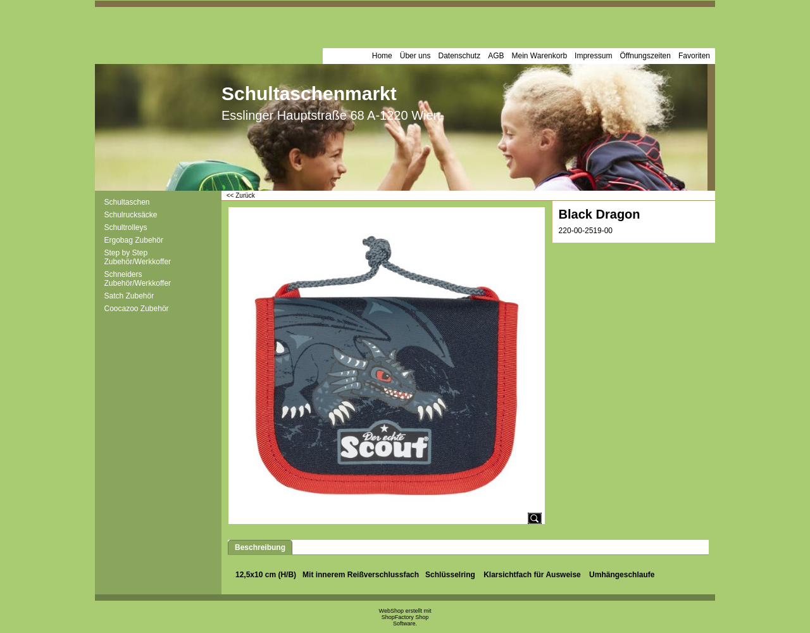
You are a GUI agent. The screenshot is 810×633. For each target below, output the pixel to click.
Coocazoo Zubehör (136, 308)
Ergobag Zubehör (133, 240)
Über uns (415, 55)
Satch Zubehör (129, 295)
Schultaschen (127, 202)
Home (382, 55)
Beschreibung (260, 547)
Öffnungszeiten (645, 55)
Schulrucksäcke (131, 214)
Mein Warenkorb (540, 55)
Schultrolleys (125, 227)
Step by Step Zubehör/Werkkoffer (137, 257)
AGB (496, 55)
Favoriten (694, 55)
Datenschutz (459, 55)
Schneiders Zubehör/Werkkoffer (137, 279)
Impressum (593, 55)
